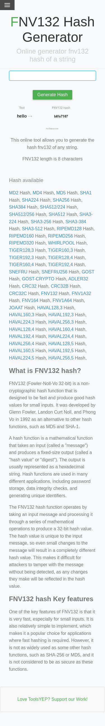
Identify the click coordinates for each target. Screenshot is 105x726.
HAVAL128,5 (61, 343)
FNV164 (30, 300)
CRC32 (29, 286)
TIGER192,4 (60, 264)
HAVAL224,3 (21, 322)
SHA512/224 (52, 207)
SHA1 (86, 192)
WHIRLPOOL (61, 243)
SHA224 (30, 200)
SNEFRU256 (54, 271)
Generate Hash (52, 94)
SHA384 (17, 207)
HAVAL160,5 (21, 350)
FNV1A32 (81, 293)
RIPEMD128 (69, 228)
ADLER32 (78, 278)
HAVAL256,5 (61, 358)
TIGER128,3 (21, 250)
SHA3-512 (32, 228)
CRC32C (18, 293)
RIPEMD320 (21, 243)
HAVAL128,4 (21, 329)
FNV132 (49, 293)
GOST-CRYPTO (38, 278)
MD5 (61, 192)
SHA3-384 (76, 221)
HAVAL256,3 (61, 322)
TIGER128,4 (60, 257)
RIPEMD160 (21, 236)
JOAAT (16, 307)
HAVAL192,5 (61, 350)
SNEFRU (18, 271)
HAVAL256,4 (21, 343)
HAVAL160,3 (21, 314)
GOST (88, 271)
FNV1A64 (62, 300)
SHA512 (56, 214)
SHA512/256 (21, 214)
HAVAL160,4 (61, 329)
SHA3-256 (41, 221)
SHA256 (61, 200)
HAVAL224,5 (21, 358)
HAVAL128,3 (49, 307)
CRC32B (59, 286)
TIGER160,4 (21, 264)
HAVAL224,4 (61, 336)
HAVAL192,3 (61, 314)
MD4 (37, 192)
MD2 (13, 192)
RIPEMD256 (60, 236)
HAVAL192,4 (21, 336)
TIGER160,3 (60, 250)
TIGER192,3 (21, 257)
